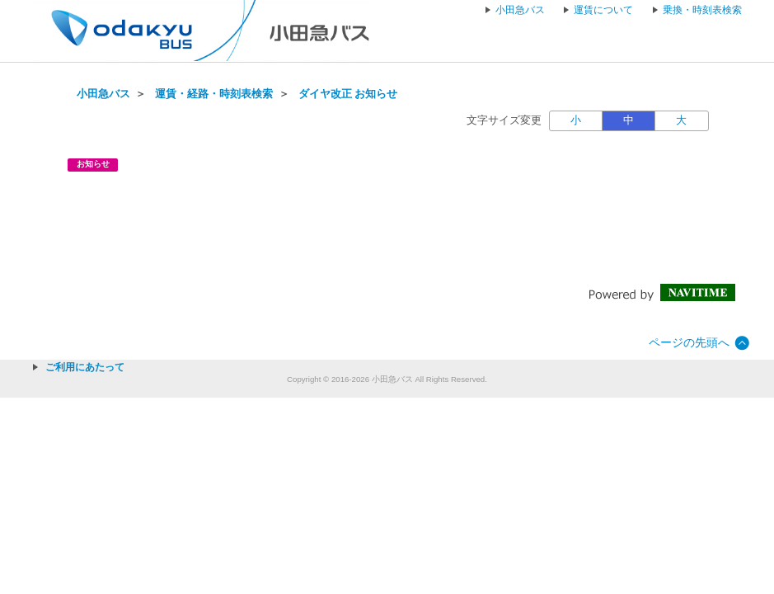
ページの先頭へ (689, 342)
